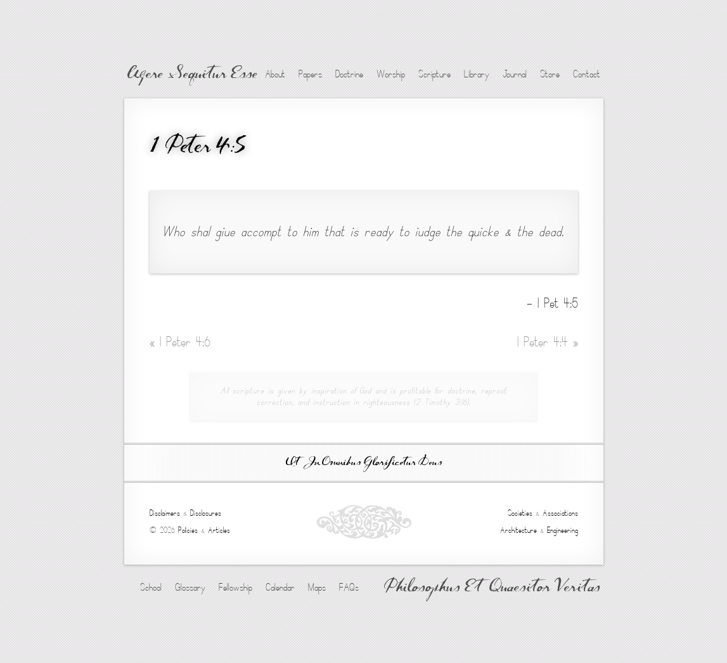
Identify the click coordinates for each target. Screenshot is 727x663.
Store (550, 74)
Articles (219, 530)
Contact (586, 74)
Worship (390, 74)
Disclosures (205, 513)
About (275, 74)
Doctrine (349, 74)
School (151, 587)
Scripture (434, 74)
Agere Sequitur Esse (192, 75)
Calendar (280, 587)
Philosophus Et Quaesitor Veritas (492, 588)
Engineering (562, 530)
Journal (515, 74)
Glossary (190, 587)
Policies (188, 530)
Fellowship (235, 587)
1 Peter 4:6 (180, 342)
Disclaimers (165, 513)
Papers (310, 74)
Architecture (518, 530)
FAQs (349, 587)
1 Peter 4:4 (547, 342)
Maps (317, 587)
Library (476, 74)
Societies (520, 513)
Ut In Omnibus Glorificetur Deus (364, 463)
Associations (560, 513)
